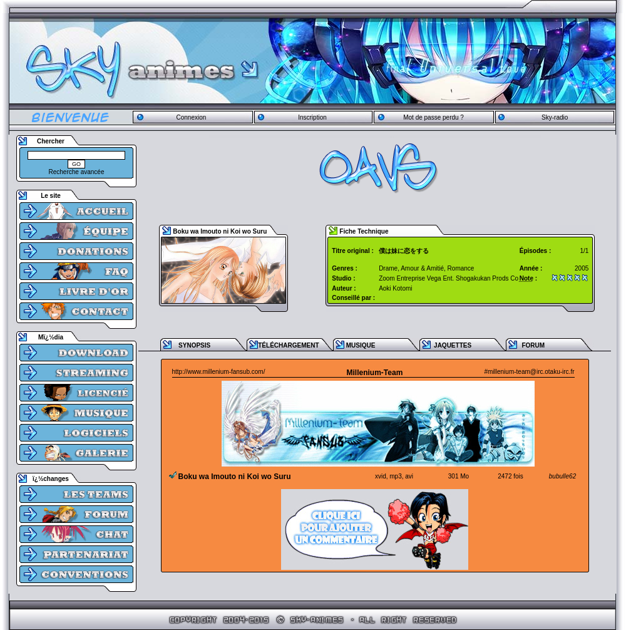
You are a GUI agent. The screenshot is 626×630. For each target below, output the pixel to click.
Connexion (191, 117)
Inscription (312, 117)
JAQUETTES (452, 345)
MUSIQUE (361, 345)
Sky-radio (554, 117)
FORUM (533, 345)
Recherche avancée (77, 171)
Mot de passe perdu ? (433, 117)
